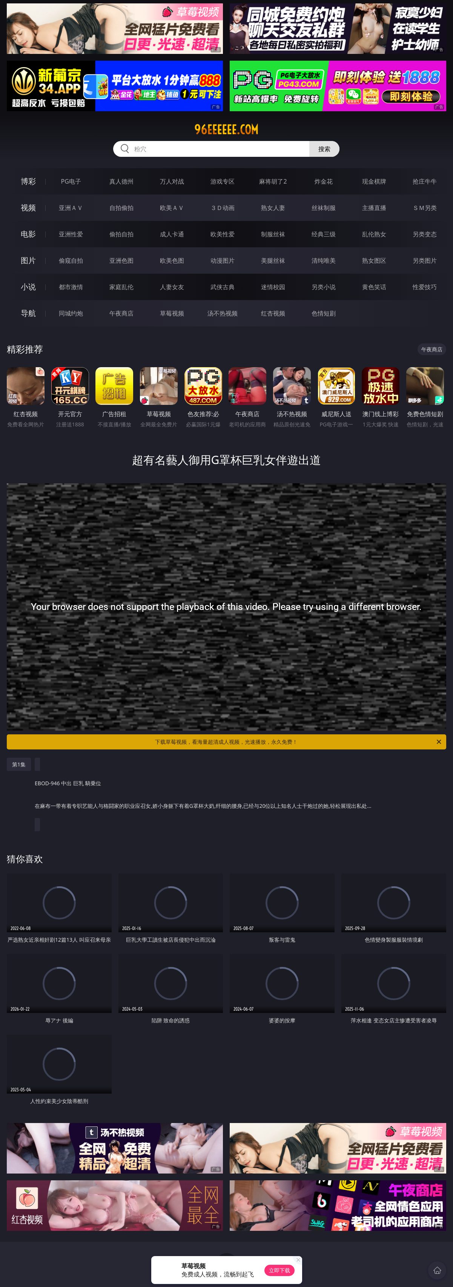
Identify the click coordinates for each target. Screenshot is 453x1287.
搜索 (324, 149)
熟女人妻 (273, 208)
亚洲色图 (121, 260)
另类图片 (425, 260)
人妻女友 (172, 287)
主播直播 (374, 208)
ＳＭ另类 (425, 208)
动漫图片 (222, 260)
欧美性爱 (222, 234)
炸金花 (324, 181)
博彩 (28, 181)
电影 (28, 234)
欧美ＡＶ (172, 208)
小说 (28, 287)
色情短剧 (324, 313)
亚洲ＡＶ (71, 208)
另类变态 (425, 234)
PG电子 (71, 181)
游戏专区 (222, 181)
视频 (28, 207)
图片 (28, 260)
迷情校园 (273, 287)
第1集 (19, 764)
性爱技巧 (425, 287)
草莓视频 (172, 313)
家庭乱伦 (121, 287)
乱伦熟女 (374, 234)
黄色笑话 (374, 287)
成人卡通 (172, 234)
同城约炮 (71, 313)
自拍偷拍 (121, 208)
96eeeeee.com (226, 129)
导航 (28, 313)
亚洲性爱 (71, 234)
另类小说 (324, 287)
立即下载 (279, 1270)
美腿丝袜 (273, 260)
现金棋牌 (374, 181)
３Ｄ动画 (222, 208)
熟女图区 (374, 260)
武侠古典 (222, 287)
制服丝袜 (273, 234)
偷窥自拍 (71, 260)
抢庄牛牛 (425, 181)
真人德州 (121, 181)
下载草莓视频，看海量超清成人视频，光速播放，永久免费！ (298, 741)
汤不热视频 (222, 313)
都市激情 (71, 287)
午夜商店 (121, 313)
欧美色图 (172, 260)
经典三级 (324, 234)
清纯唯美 (324, 260)
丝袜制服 (324, 208)
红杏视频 (273, 313)
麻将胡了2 (273, 181)
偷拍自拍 (121, 234)
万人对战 (172, 181)
